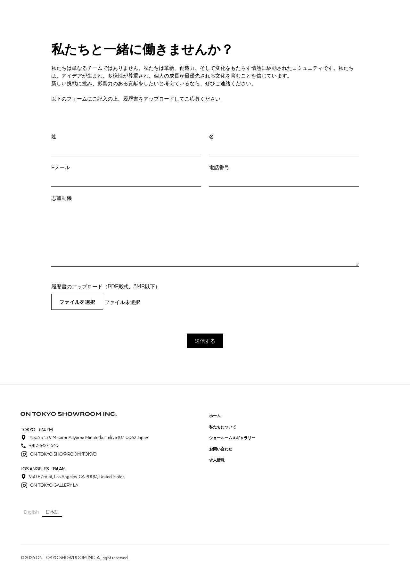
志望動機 (61, 198)
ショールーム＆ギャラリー (232, 437)
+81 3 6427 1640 (43, 445)
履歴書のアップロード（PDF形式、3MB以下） (105, 286)
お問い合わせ (220, 448)
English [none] (31, 512)
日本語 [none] (52, 512)
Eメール (60, 167)
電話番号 (219, 167)
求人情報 (217, 459)
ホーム (215, 415)
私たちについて (222, 426)
